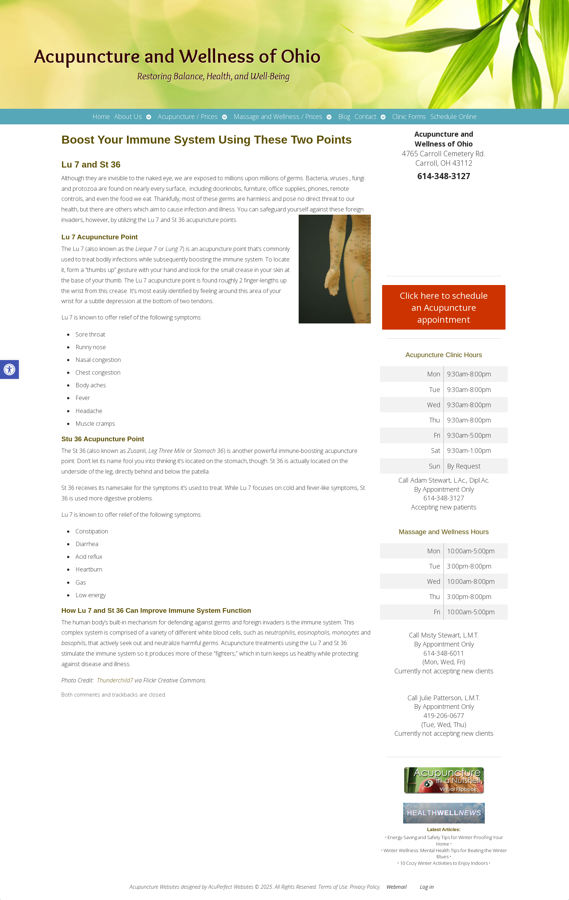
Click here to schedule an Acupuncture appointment (444, 307)
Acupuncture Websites (154, 886)
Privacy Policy (365, 886)
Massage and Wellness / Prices (278, 116)
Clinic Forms (409, 116)
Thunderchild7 (115, 680)
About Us (128, 116)
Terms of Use (332, 886)
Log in (427, 886)
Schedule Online (453, 116)
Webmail (396, 886)
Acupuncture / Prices (188, 116)
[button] (9, 369)
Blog (344, 116)
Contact (365, 116)
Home (101, 116)
